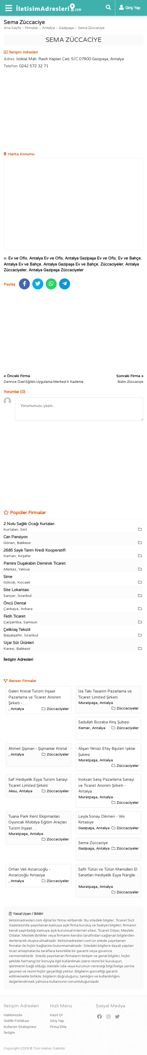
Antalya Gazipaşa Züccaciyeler (56, 270)
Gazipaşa (66, 28)
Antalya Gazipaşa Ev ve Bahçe (70, 264)
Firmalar (31, 28)
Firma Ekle (58, 1027)
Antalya (48, 28)
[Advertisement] (73, 110)
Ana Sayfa (12, 28)
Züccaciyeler (111, 264)
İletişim (9, 1033)
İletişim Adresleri (18, 659)
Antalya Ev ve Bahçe (22, 264)
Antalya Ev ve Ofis (46, 258)
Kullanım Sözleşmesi (20, 1027)
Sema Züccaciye (91, 28)
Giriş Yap (57, 1021)
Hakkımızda (13, 1015)
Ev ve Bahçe (129, 258)
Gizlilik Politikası (16, 1021)
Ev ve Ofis (17, 258)
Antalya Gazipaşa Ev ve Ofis (90, 258)
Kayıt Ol (56, 1015)
